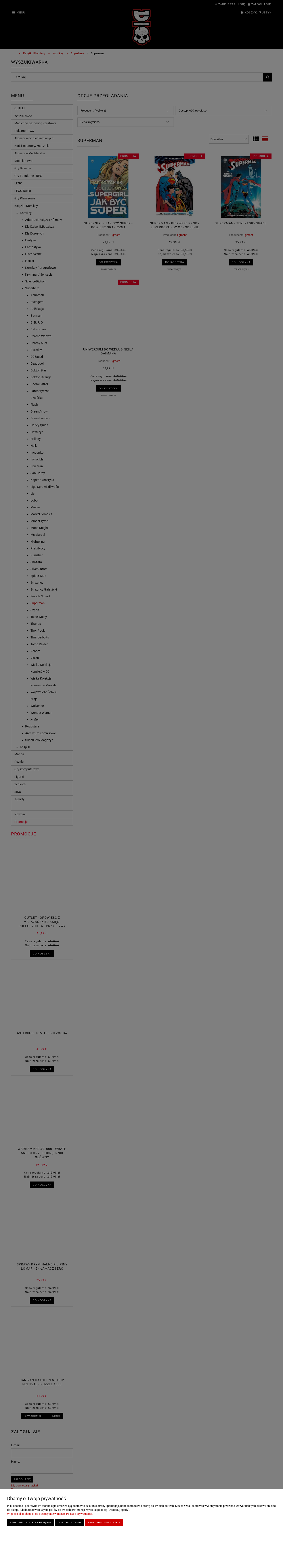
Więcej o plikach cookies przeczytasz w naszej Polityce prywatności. (50, 1513)
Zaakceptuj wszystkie (104, 1522)
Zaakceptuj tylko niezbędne (30, 1522)
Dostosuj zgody (70, 1522)
